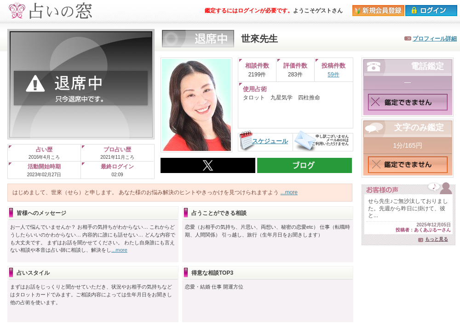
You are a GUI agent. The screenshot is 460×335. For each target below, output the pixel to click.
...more (289, 192)
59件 (333, 74)
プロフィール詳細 (435, 38)
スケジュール (270, 141)
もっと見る (436, 239)
